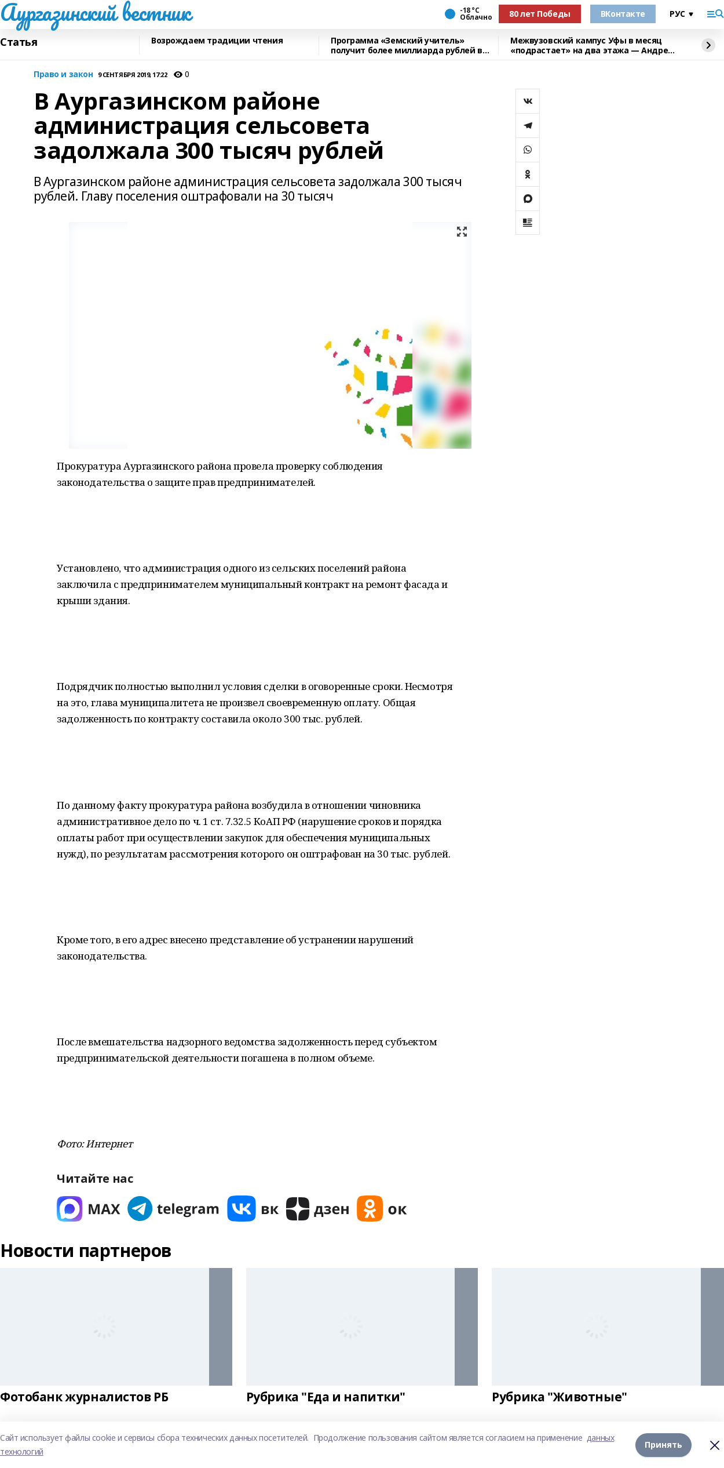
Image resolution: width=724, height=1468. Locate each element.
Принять (663, 1444)
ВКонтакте (623, 13)
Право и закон (63, 74)
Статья (18, 42)
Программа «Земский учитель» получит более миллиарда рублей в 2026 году (406, 45)
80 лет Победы (540, 13)
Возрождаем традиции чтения (217, 41)
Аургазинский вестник (95, 12)
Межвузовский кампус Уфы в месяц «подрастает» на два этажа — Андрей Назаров (592, 45)
